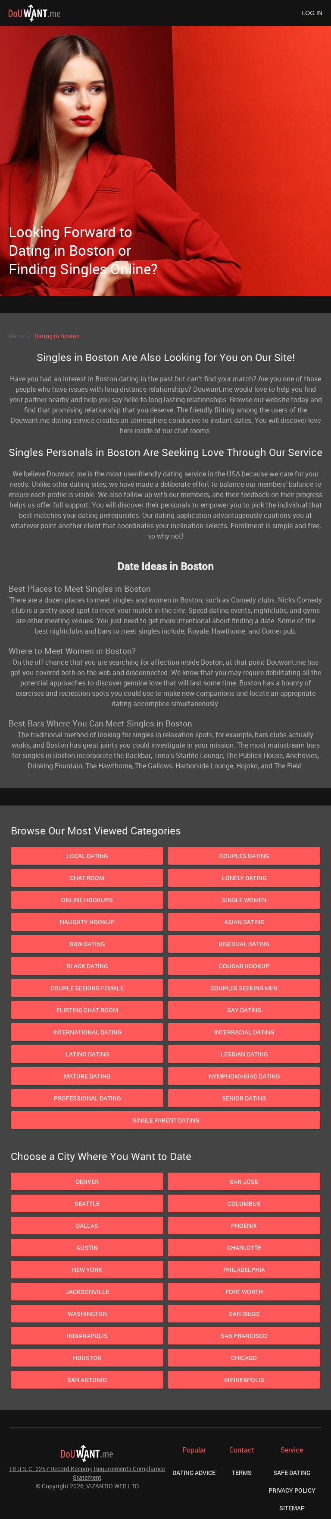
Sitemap (292, 1508)
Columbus (244, 1203)
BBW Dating (87, 944)
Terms (242, 1472)
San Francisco (244, 1336)
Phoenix (244, 1225)
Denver (87, 1181)
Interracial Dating (244, 1032)
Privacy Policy (292, 1490)
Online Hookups (87, 900)
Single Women (244, 900)
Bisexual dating (244, 944)
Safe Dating (291, 1472)
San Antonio (87, 1380)
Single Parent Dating (165, 1120)
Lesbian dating (244, 1054)
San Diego (244, 1314)
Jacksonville (87, 1292)
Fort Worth (244, 1292)
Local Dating (87, 856)
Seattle (87, 1203)
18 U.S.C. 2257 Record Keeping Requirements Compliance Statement (87, 1473)
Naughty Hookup (87, 922)
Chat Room (87, 878)
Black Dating (87, 966)
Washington (87, 1314)
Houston (87, 1358)
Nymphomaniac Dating (244, 1076)
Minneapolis (244, 1380)
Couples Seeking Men (244, 988)
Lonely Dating (244, 878)
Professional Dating (87, 1098)
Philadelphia (244, 1269)
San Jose (244, 1181)
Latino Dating (87, 1054)
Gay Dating (244, 1010)
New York (87, 1269)
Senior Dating (244, 1098)
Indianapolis (87, 1336)
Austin (87, 1247)
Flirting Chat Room (87, 1010)
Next (244, 185)
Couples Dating (244, 856)
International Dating (87, 1032)
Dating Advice (193, 1472)
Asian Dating (244, 922)
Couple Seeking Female (87, 988)
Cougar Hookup (244, 966)
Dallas (87, 1225)
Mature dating (87, 1076)
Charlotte (244, 1247)
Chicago (244, 1358)
